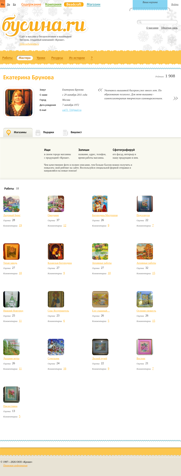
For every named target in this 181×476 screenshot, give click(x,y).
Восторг (141, 358)
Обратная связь (169, 27)
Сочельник (53, 358)
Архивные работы (102, 263)
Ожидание (53, 215)
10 (20, 273)
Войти (174, 4)
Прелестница (10, 406)
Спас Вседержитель (58, 310)
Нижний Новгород (13, 310)
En (14, 4)
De (8, 4)
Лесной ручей (99, 358)
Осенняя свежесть (146, 310)
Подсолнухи (143, 215)
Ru (2, 4)
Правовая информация (15, 465)
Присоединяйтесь (29, 44)
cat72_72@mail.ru (71, 110)
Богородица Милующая (105, 215)
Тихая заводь (10, 263)
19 (20, 225)
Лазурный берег (11, 215)
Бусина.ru (44, 25)
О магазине (152, 27)
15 (153, 273)
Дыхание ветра (11, 358)
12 (64, 225)
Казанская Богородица (60, 263)
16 (64, 368)
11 (20, 320)
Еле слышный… (101, 310)
